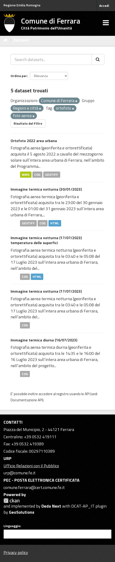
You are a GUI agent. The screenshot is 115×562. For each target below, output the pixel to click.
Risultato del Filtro (28, 123)
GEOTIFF (51, 174)
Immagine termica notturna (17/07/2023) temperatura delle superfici (46, 240)
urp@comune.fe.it (20, 473)
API (87, 394)
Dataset (21, 40)
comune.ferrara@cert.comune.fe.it (34, 487)
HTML (54, 223)
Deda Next (51, 506)
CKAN (12, 500)
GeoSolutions (21, 512)
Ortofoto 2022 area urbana (34, 141)
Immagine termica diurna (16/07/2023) (44, 340)
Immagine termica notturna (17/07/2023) (46, 291)
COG (37, 174)
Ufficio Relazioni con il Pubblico (31, 466)
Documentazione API (27, 400)
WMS (26, 174)
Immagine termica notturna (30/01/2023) (46, 189)
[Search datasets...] (51, 59)
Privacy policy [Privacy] (16, 552)
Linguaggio (12, 526)
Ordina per (19, 75)
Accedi (104, 5)
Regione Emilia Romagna (22, 5)
